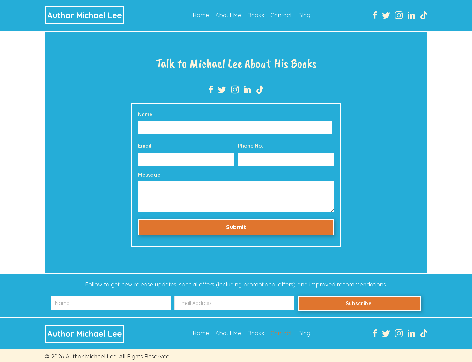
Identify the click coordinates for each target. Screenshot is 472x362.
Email (144, 144)
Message (149, 172)
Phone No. (250, 144)
